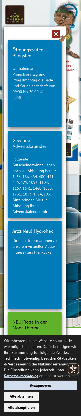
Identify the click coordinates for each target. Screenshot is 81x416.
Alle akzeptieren (21, 407)
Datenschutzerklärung (21, 375)
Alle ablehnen (21, 396)
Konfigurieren (40, 385)
